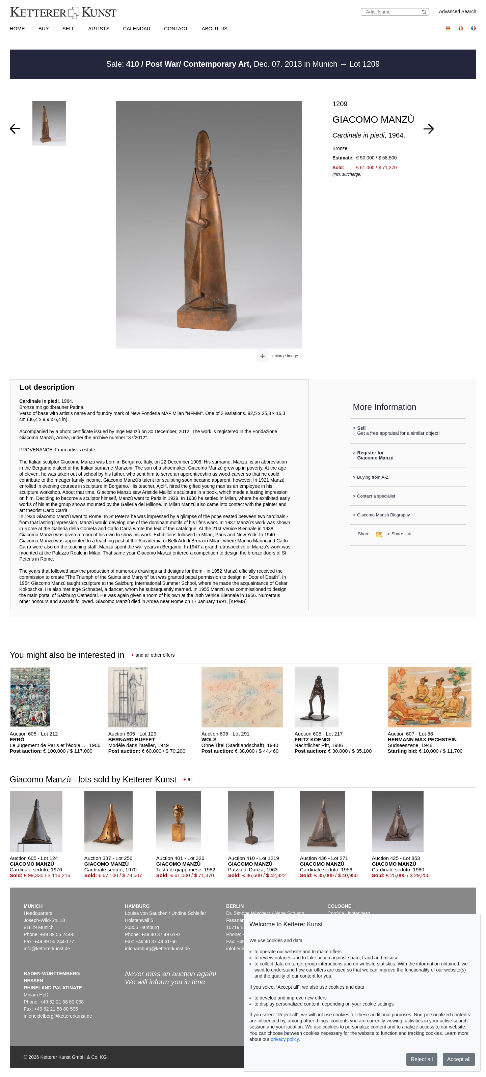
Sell (68, 28)
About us (214, 28)
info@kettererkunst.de (47, 948)
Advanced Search (458, 11)
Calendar (137, 28)
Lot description (47, 387)
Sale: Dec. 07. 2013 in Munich (223, 64)
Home (17, 28)
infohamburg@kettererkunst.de (157, 948)
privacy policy (285, 1039)
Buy (43, 28)
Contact (176, 28)
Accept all (458, 1059)
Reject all (422, 1059)
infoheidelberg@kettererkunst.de (58, 1016)
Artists (98, 28)
